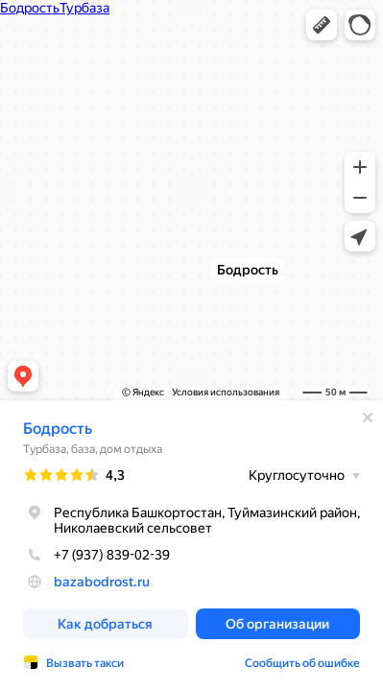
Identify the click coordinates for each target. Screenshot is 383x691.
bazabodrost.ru (102, 581)
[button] (321, 25)
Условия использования (225, 392)
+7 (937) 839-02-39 (96, 554)
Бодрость (57, 428)
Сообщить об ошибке (302, 663)
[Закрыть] (367, 417)
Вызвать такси (85, 663)
